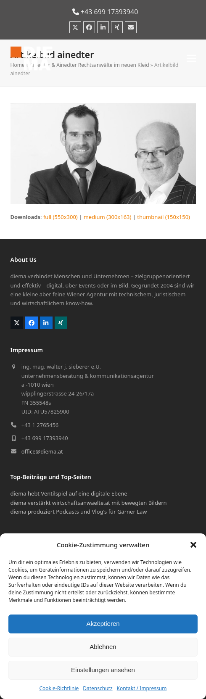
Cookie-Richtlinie (59, 688)
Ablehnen (103, 646)
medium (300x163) (108, 217)
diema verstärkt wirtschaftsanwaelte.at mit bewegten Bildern (89, 502)
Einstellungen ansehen (103, 669)
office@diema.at (42, 451)
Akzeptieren (102, 623)
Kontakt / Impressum (142, 688)
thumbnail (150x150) (163, 217)
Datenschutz (97, 688)
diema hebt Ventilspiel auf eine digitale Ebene (69, 493)
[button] (193, 545)
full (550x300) (60, 217)
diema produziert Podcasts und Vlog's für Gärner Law (79, 511)
